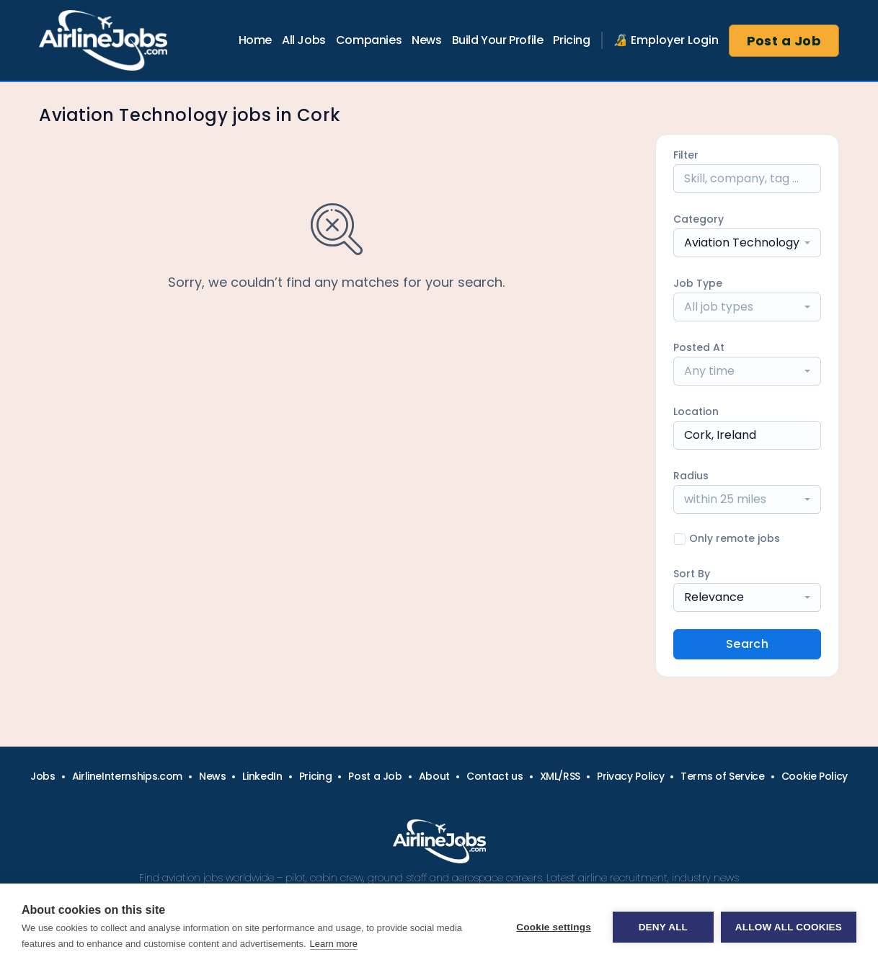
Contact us (494, 776)
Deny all (663, 927)
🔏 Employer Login (666, 40)
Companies (369, 40)
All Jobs (304, 40)
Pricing (571, 40)
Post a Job (784, 41)
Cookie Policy (814, 776)
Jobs (43, 776)
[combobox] (747, 242)
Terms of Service (722, 776)
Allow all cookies (788, 927)
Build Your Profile (498, 40)
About (434, 776)
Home (255, 40)
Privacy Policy (630, 776)
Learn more (334, 943)
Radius (691, 475)
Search (747, 644)
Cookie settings (553, 927)
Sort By (691, 573)
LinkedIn (262, 776)
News (426, 40)
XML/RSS (560, 776)
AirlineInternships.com (127, 776)
